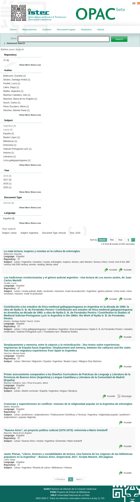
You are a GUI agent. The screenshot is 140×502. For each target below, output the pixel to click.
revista (40, 441)
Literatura (9, 156)
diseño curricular (30, 391)
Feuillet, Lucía (11, 83)
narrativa (37, 262)
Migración (37, 361)
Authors (46, 29)
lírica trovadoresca (79, 329)
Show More (24, 65)
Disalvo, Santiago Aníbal (16, 79)
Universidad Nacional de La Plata (69, 495)
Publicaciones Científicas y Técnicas (68, 414)
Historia (8, 152)
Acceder (113, 270)
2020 (7, 187)
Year (120, 240)
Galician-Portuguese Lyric (17, 149)
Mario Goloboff (74, 441)
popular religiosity (27, 417)
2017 (7, 179)
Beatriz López (11, 137)
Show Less (36, 65)
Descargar (127, 396)
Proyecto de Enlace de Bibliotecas (70, 492)
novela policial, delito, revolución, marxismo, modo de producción (53, 291)
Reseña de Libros (41, 467)
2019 (7, 183)
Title (112, 240)
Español (8, 218)
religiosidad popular (108, 414)
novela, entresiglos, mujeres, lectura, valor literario (67, 262)
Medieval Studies (69, 331)
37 (6, 60)
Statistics (86, 29)
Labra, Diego (11, 87)
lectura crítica (100, 262)
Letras (17, 262)
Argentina (26, 262)
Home (13, 29)
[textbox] (64, 39)
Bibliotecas (10, 141)
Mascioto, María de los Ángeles (20, 99)
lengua (63, 391)
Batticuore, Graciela (14, 76)
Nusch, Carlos (11, 102)
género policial (105, 291)
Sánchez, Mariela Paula (16, 110)
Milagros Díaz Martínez (90, 361)
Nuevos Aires (28, 441)
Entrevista (9, 145)
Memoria (26, 361)
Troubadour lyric (51, 331)
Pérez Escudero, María (16, 106)
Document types (66, 29)
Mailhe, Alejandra (13, 91)
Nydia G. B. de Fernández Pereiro (106, 329)
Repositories (29, 29)
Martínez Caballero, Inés (16, 95)
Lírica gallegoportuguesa (16, 160)
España (8, 133)
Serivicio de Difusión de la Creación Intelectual (70, 489)
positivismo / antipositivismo (35, 414)
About (100, 29)
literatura (73, 391)
